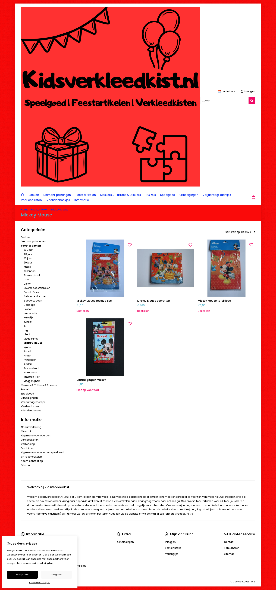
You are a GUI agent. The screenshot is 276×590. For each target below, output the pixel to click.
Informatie (81, 200)
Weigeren (56, 574)
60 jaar (28, 262)
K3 (25, 326)
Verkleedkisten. (31, 200)
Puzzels (151, 195)
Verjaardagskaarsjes (217, 195)
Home (24, 209)
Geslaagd (29, 305)
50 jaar (28, 258)
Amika (27, 267)
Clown (27, 283)
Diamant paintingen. (57, 195)
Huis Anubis (30, 313)
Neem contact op (32, 461)
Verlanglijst (171, 554)
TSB (253, 581)
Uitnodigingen (188, 195)
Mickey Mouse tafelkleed (214, 301)
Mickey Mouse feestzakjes (94, 301)
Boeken (34, 195)
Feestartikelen (86, 195)
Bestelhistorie (173, 548)
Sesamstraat (31, 368)
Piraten (28, 355)
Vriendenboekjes (58, 200)
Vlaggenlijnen (32, 381)
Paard (27, 351)
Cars (26, 279)
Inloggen (170, 542)
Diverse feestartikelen (37, 288)
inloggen (248, 91)
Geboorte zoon (33, 300)
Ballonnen (30, 271)
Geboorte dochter (35, 296)
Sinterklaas (30, 372)
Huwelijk (28, 317)
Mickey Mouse (59, 209)
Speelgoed (167, 195)
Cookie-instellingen (39, 582)
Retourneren (231, 548)
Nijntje (27, 347)
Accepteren (22, 574)
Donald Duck (31, 292)
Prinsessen (30, 360)
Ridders (28, 364)
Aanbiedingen (125, 542)
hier (51, 563)
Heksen (28, 309)
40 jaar (28, 254)
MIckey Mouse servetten (153, 301)
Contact (229, 542)
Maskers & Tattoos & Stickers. (120, 195)
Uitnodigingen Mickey (91, 380)
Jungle (28, 322)
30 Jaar (28, 250)
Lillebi (27, 334)
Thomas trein (32, 376)
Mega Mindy (31, 338)
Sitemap (26, 465)
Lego (26, 330)
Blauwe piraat (32, 275)
